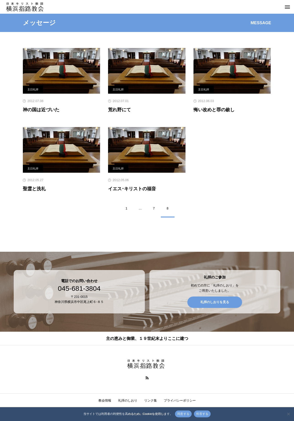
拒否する (202, 414)
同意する (183, 414)
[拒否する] (288, 414)
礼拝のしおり (127, 400)
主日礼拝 (32, 89)
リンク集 (150, 400)
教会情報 (104, 400)
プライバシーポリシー (180, 400)
